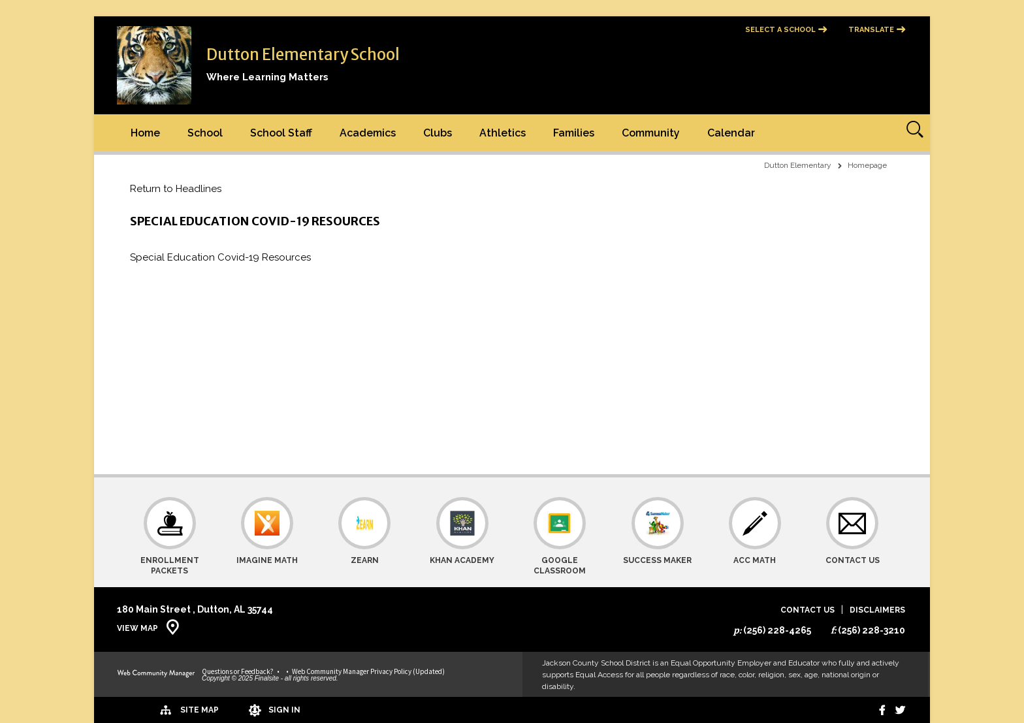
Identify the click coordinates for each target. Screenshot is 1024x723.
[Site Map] (154, 709)
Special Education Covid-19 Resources (220, 257)
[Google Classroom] (560, 536)
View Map (137, 628)
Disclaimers (877, 610)
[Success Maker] (657, 536)
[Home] (145, 132)
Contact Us (807, 610)
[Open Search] (911, 132)
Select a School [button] (780, 29)
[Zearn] (364, 536)
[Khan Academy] (462, 536)
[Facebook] (876, 710)
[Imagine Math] (267, 536)
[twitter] (898, 710)
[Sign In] (244, 710)
